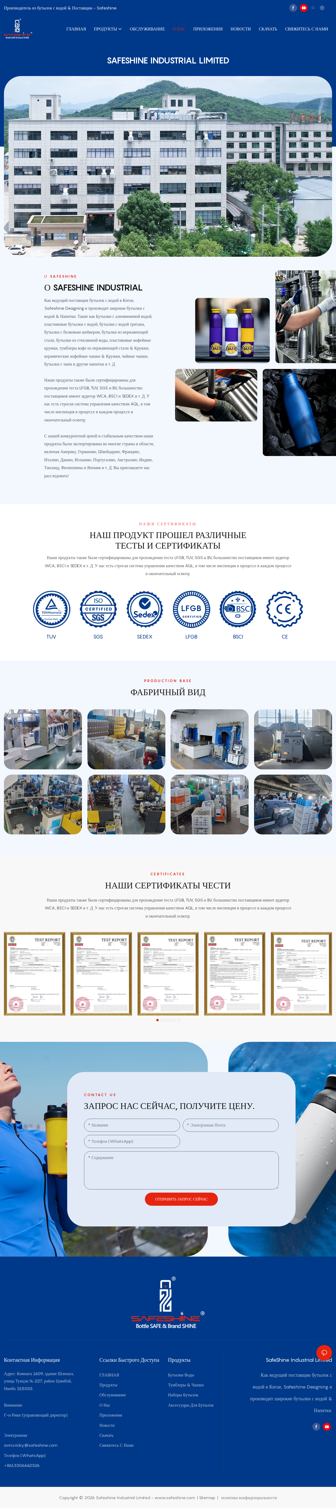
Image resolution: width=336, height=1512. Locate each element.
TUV (51, 637)
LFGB (191, 637)
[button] (157, 1020)
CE (284, 637)
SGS (98, 637)
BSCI (238, 637)
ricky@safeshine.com (36, 1445)
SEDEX (145, 637)
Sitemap (207, 1497)
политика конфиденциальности (248, 1497)
